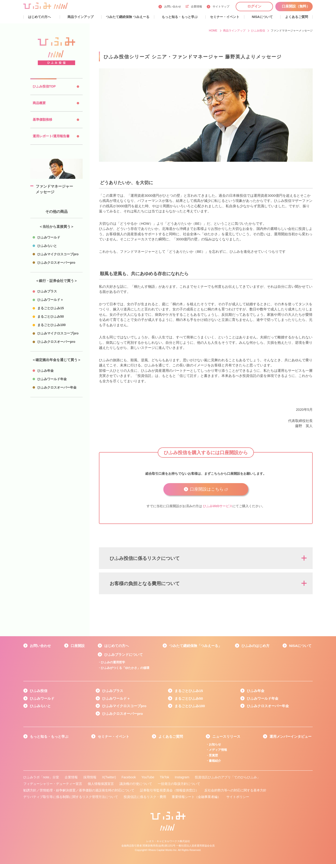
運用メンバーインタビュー (291, 736)
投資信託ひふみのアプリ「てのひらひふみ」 (227, 777)
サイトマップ (221, 6)
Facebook (129, 777)
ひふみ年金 (255, 691)
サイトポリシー (237, 797)
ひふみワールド (42, 698)
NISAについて (300, 646)
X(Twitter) (109, 777)
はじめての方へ (116, 646)
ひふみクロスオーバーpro (122, 714)
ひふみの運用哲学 (113, 662)
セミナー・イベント (113, 736)
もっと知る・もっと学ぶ (49, 736)
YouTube (147, 777)
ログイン (254, 6)
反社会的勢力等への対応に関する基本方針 (235, 790)
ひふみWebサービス (218, 506)
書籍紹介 (215, 760)
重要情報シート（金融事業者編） (196, 797)
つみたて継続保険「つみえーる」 (195, 646)
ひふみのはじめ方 (256, 646)
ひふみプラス (112, 691)
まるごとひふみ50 (189, 698)
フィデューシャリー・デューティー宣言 (52, 784)
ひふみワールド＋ (116, 698)
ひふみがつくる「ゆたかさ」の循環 (125, 668)
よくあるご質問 (170, 736)
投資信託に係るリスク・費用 (145, 797)
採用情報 (89, 777)
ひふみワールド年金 (262, 698)
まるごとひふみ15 (189, 691)
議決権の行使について (135, 784)
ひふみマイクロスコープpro (124, 706)
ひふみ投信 (38, 691)
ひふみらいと (40, 706)
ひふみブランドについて (123, 655)
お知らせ (215, 744)
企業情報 (194, 6)
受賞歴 (213, 755)
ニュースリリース (226, 736)
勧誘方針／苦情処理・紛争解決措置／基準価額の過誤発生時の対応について (78, 790)
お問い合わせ (172, 6)
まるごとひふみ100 (190, 706)
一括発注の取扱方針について (179, 784)
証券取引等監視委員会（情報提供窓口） (169, 790)
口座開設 (78, 646)
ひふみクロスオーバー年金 (268, 706)
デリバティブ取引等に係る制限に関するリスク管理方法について (70, 797)
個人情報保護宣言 (101, 784)
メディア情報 (218, 750)
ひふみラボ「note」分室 (41, 777)
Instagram (182, 777)
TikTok (164, 777)
